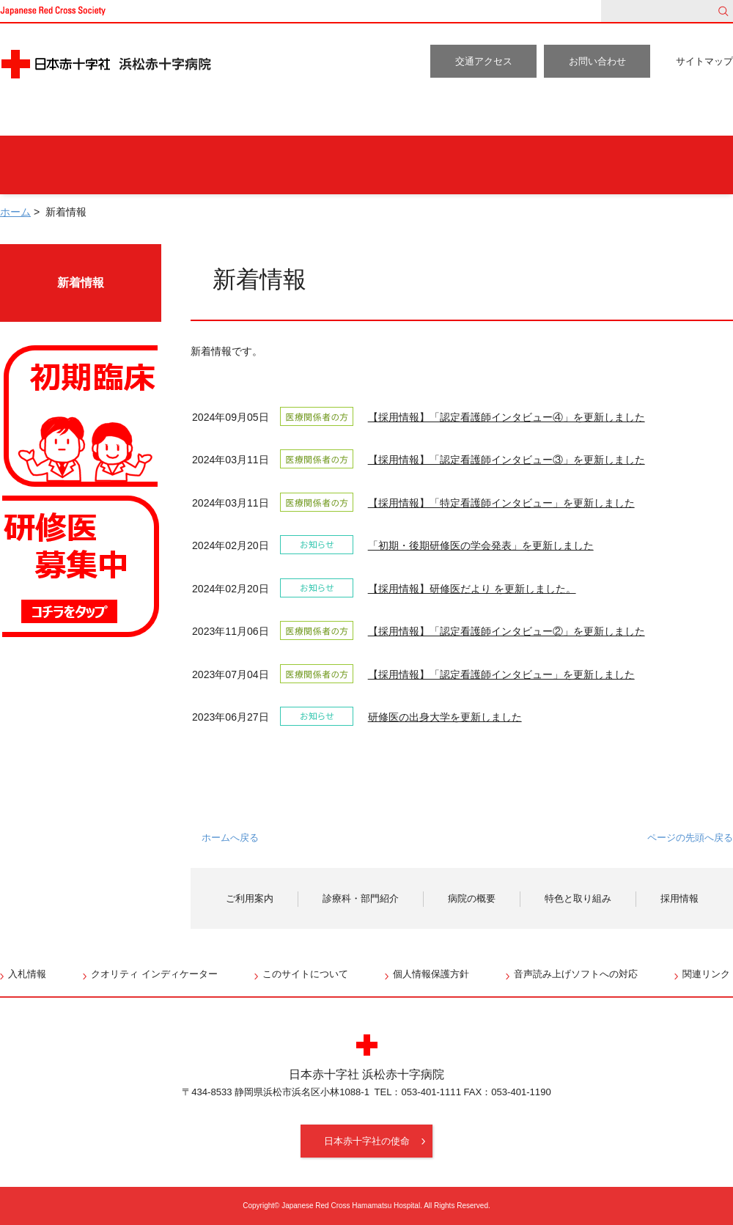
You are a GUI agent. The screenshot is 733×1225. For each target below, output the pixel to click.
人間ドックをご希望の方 (219, 165)
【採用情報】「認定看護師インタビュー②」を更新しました (506, 631)
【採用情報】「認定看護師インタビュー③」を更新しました (506, 460)
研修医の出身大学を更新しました (445, 717)
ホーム (39, 117)
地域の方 (532, 165)
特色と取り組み (557, 117)
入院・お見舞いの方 (394, 165)
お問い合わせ (597, 61)
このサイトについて (305, 973)
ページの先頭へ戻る (690, 837)
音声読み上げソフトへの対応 (576, 973)
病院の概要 (422, 117)
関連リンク (706, 973)
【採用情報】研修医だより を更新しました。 (472, 589)
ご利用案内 (140, 117)
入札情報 (27, 973)
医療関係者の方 (659, 165)
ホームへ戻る (230, 837)
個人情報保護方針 (431, 973)
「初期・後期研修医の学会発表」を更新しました (481, 545)
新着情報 (80, 282)
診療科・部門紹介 (281, 117)
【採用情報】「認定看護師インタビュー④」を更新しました (506, 417)
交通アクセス (483, 61)
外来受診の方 (64, 165)
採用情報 (681, 117)
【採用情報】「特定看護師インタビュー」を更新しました (501, 503)
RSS (724, 380)
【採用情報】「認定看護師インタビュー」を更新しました (501, 674)
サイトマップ (704, 61)
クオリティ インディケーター (154, 973)
